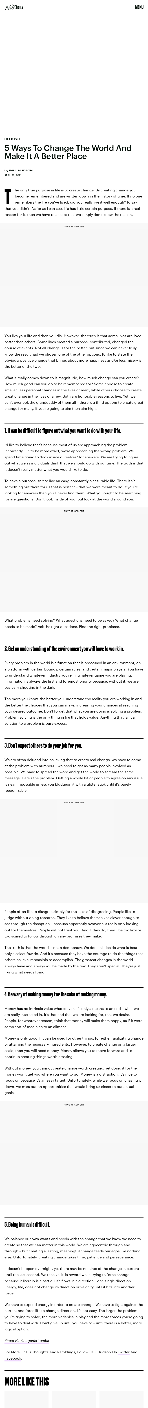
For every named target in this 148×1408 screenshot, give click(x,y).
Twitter (124, 1352)
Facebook (12, 1358)
